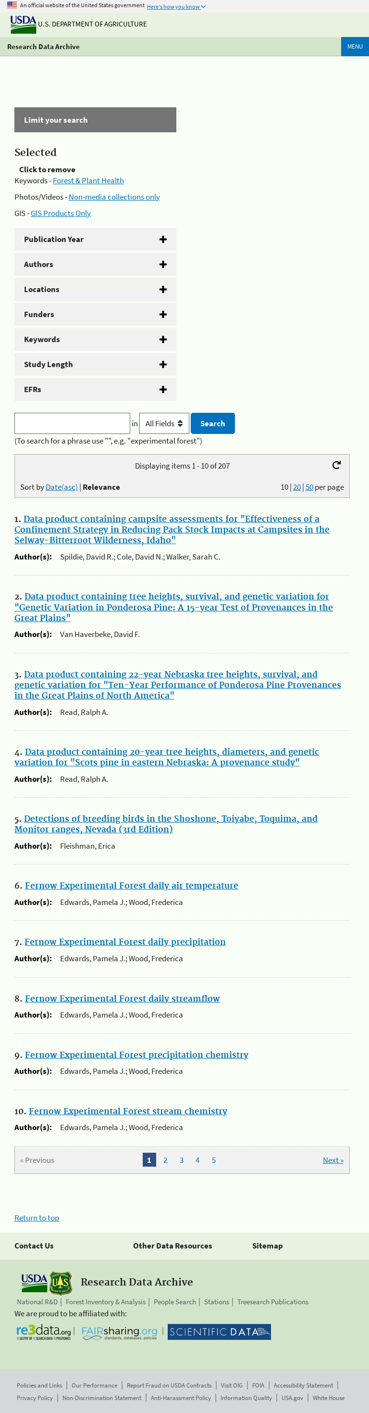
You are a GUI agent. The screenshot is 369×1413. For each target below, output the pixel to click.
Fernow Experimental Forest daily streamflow (122, 999)
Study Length (48, 364)
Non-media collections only (114, 196)
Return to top (36, 1217)
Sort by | (70, 487)
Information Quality (246, 1398)
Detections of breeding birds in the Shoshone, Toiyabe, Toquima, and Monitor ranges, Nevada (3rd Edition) (166, 824)
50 (309, 487)
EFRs (32, 389)
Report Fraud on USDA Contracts (169, 1385)
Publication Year (54, 239)
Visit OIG (232, 1385)
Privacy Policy (35, 1398)
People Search (175, 1301)
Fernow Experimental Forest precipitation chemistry (136, 1055)
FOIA (258, 1385)
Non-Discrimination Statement (101, 1398)
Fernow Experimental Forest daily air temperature (131, 886)
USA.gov (292, 1398)
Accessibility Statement (303, 1385)
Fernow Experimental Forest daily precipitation (125, 942)
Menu (355, 46)
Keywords (42, 339)
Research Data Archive (43, 46)
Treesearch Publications (272, 1301)
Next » (333, 1160)
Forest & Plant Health (88, 180)
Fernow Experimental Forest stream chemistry (128, 1112)
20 (297, 487)
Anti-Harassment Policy (181, 1398)
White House (328, 1398)
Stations (216, 1301)
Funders (39, 314)
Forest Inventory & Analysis (106, 1301)
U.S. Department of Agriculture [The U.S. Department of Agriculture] (79, 23)
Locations (42, 289)
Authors (38, 264)
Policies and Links (39, 1385)
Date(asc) (62, 487)
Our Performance (94, 1385)
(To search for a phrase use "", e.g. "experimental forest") (108, 440)
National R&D (37, 1301)
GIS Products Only (61, 213)
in (161, 423)
